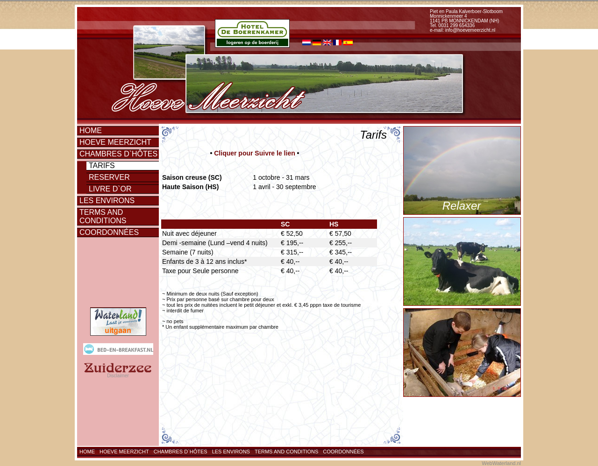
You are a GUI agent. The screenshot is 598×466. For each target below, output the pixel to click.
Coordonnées (109, 232)
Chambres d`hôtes (118, 154)
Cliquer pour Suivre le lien (254, 153)
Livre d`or (110, 189)
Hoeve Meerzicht (115, 142)
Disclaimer (118, 375)
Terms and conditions (102, 216)
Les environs (107, 201)
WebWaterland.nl (501, 463)
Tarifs (102, 165)
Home (90, 130)
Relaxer (461, 205)
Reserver (109, 177)
